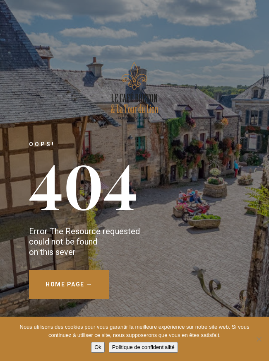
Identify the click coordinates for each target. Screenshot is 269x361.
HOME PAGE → (69, 284)
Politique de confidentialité (143, 347)
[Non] (259, 339)
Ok (97, 347)
